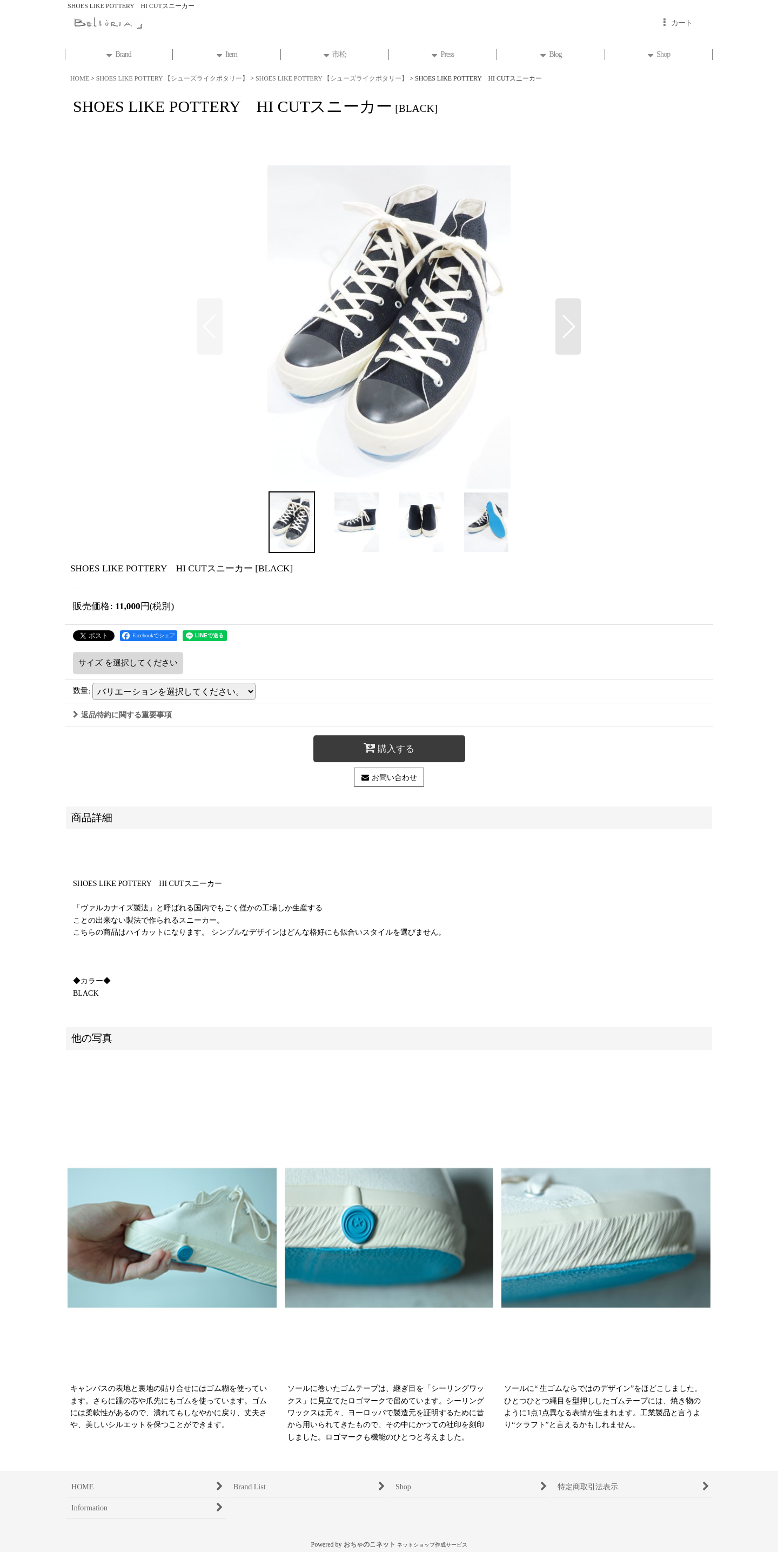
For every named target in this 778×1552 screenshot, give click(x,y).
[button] (210, 326)
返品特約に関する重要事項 (122, 714)
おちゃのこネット (369, 1544)
